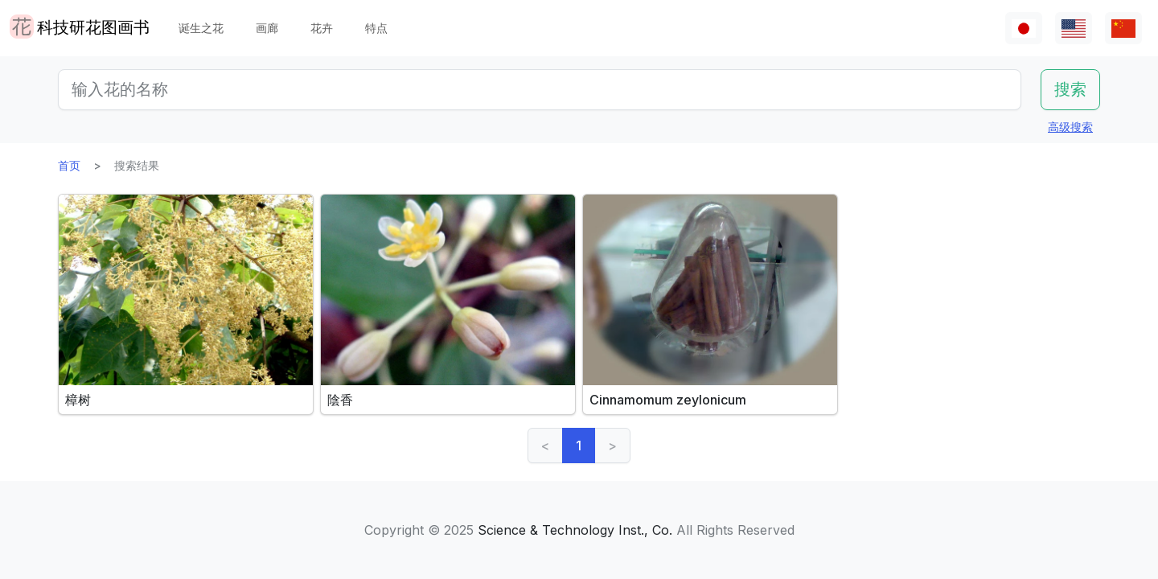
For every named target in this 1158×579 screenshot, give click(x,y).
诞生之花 (201, 28)
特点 (376, 28)
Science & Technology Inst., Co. (575, 530)
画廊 (267, 28)
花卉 (321, 28)
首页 (69, 165)
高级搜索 (1070, 126)
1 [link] (578, 445)
